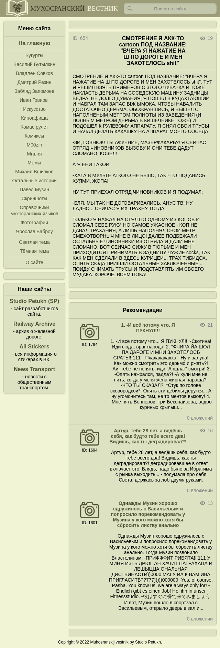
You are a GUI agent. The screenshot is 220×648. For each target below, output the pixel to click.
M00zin (34, 145)
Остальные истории (34, 180)
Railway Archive (34, 324)
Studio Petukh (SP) (34, 301)
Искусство (34, 109)
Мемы (34, 162)
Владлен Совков (34, 73)
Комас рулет (34, 127)
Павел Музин (34, 189)
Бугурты (34, 55)
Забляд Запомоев (34, 91)
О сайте (34, 262)
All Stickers (34, 346)
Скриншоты (34, 198)
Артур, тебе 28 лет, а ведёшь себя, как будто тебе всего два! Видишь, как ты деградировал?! (147, 436)
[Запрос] (170, 8)
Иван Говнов (34, 100)
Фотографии (34, 222)
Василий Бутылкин (34, 64)
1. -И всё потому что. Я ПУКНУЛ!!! (148, 327)
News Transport (34, 369)
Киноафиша (34, 118)
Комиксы (34, 136)
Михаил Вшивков (34, 171)
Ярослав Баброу (34, 231)
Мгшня (34, 153)
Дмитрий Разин (34, 82)
